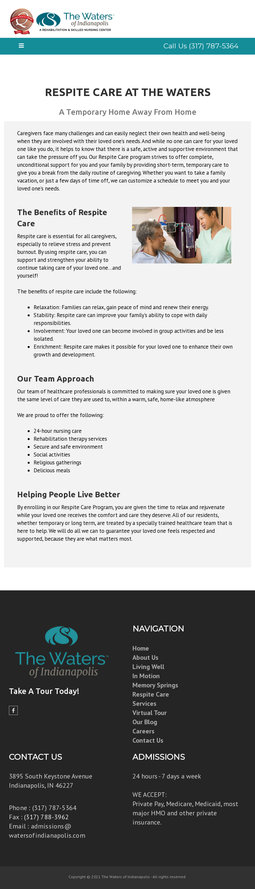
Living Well (148, 666)
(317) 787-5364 (54, 807)
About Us (145, 657)
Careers (143, 731)
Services (144, 703)
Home (140, 648)
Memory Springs (155, 685)
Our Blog (144, 722)
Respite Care (150, 694)
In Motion (146, 676)
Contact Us (147, 740)
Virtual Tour (149, 712)
